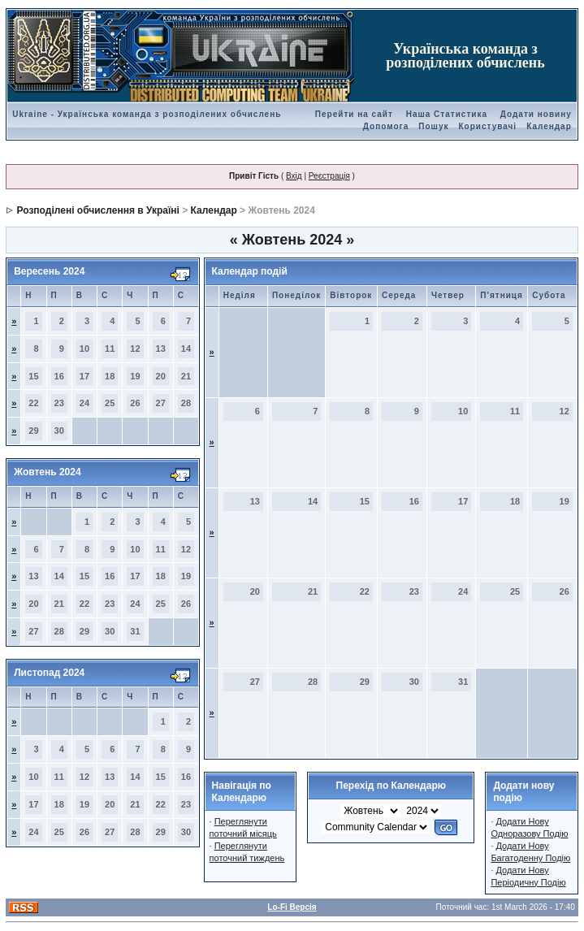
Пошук (433, 126)
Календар (549, 126)
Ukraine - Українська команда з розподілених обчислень (146, 114)
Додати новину (536, 114)
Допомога (386, 126)
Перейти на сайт (354, 114)
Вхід (294, 175)
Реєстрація (329, 175)
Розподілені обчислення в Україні (98, 210)
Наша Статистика (446, 114)
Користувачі (488, 126)
